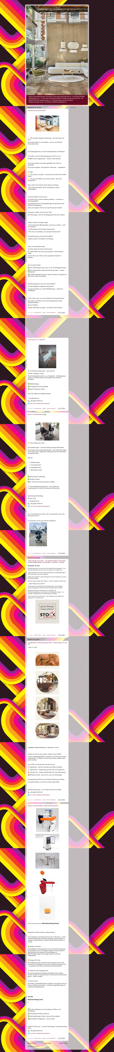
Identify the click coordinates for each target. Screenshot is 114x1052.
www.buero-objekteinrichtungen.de (40, 403)
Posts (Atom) (36, 1046)
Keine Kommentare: (51, 312)
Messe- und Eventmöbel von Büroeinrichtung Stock (43, 805)
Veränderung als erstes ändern (37, 110)
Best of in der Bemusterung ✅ (37, 414)
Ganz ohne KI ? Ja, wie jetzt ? (37, 339)
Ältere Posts (63, 1043)
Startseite (48, 1043)
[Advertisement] (47, 326)
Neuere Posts (32, 1043)
